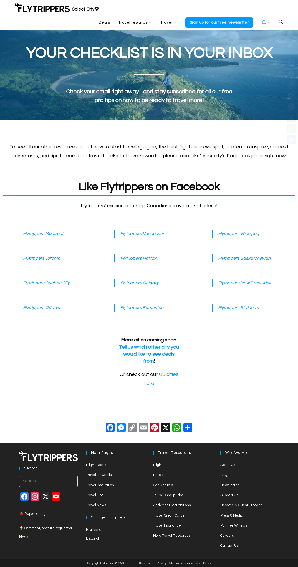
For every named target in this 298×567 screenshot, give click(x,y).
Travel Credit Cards (168, 515)
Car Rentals (163, 485)
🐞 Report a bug (32, 514)
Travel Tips (94, 495)
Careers (227, 536)
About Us (227, 465)
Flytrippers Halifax (138, 258)
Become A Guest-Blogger (241, 505)
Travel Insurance (167, 525)
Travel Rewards (99, 475)
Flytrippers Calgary (139, 283)
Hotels (158, 475)
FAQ (223, 475)
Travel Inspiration (100, 485)
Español (92, 538)
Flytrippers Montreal (43, 233)
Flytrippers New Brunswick (244, 283)
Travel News (96, 505)
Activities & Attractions (172, 505)
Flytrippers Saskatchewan (244, 258)
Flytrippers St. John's (238, 307)
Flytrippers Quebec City (46, 283)
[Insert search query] (48, 481)
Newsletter (229, 485)
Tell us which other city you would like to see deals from (149, 354)
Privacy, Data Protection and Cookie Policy (184, 563)
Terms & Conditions (140, 563)
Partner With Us (233, 525)
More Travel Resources (171, 536)
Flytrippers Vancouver (142, 233)
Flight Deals (96, 465)
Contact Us (229, 546)
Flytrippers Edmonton (141, 307)
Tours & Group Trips (168, 495)
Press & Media (231, 515)
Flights (158, 465)
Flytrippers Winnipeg (238, 233)
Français (93, 529)
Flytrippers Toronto (41, 258)
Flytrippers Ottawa (41, 307)
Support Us (229, 495)
